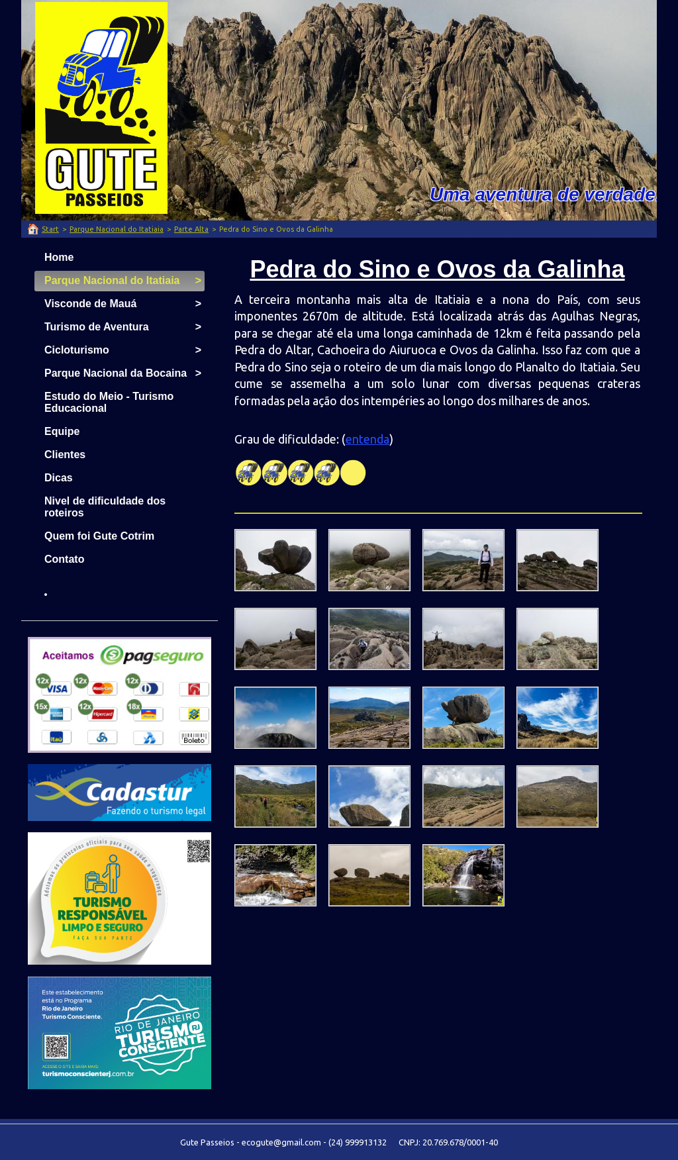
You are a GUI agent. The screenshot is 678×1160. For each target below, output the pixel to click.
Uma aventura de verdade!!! (552, 194)
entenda (367, 439)
